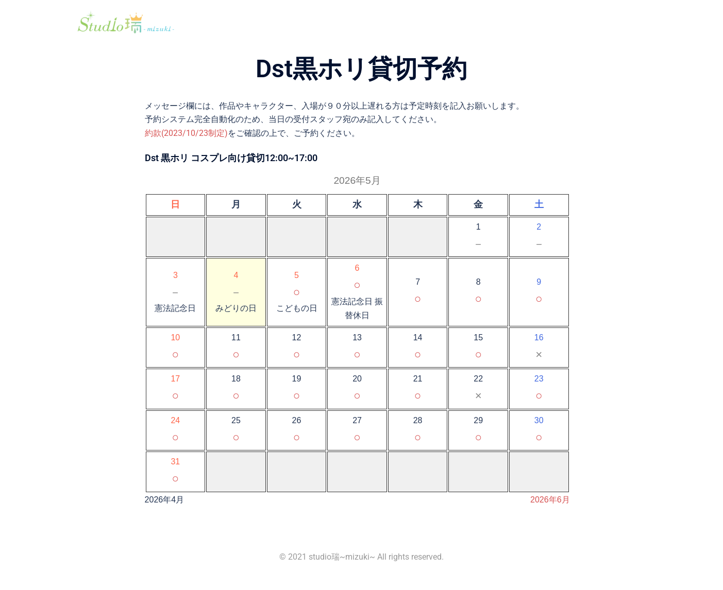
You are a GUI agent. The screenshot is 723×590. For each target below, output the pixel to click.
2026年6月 (550, 499)
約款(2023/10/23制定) (186, 133)
